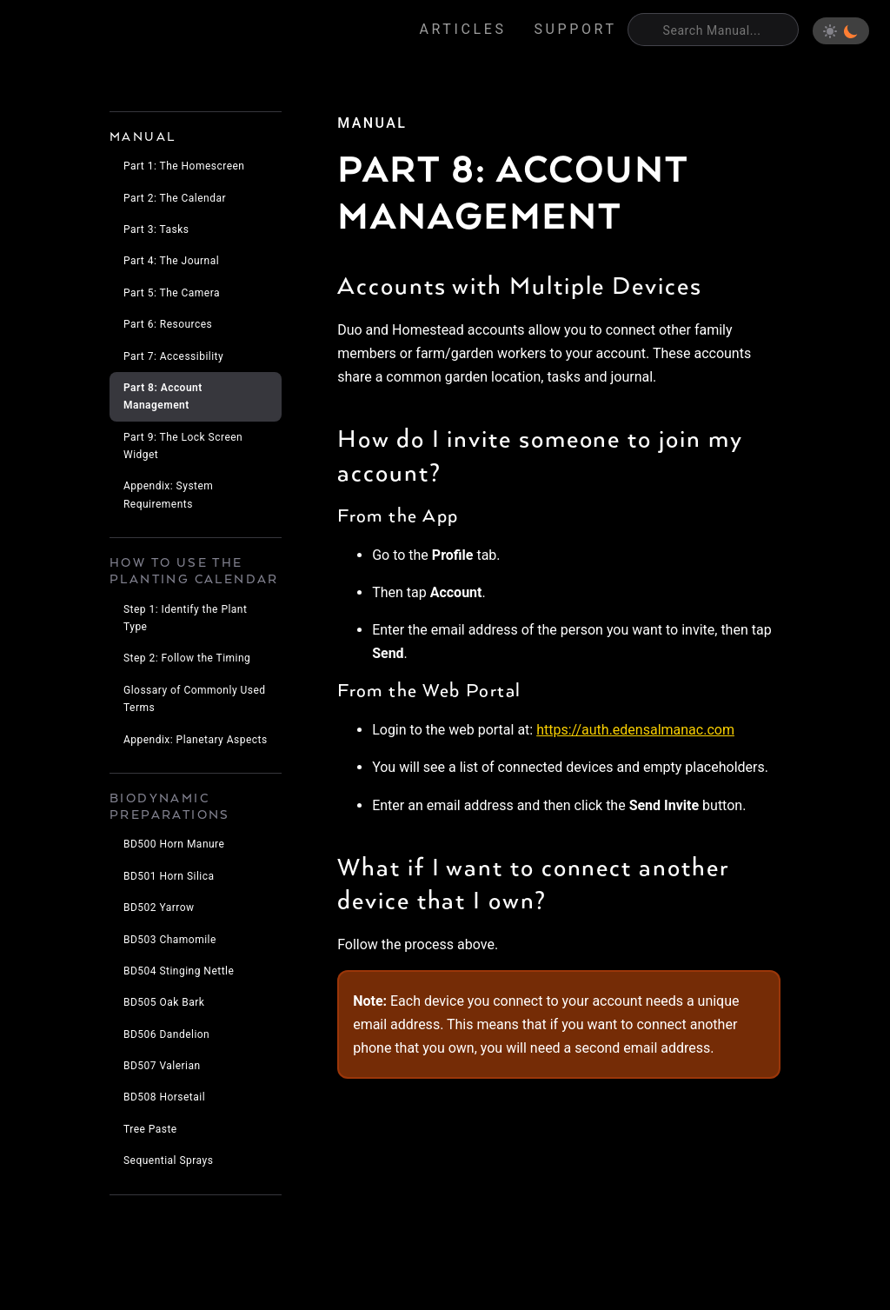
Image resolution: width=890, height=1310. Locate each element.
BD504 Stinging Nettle (178, 971)
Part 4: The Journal (171, 261)
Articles (463, 29)
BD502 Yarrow (159, 907)
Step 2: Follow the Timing (186, 658)
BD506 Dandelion (166, 1034)
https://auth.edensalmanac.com (635, 729)
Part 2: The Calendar (174, 198)
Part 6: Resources (167, 324)
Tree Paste (150, 1129)
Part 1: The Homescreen (183, 166)
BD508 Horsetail (164, 1097)
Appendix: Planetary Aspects (195, 740)
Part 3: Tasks (156, 229)
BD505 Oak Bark (163, 1002)
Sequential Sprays (168, 1160)
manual (372, 123)
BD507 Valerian (162, 1066)
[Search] (713, 29)
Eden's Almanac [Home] (96, 31)
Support (576, 29)
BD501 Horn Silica (168, 876)
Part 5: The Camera (171, 293)
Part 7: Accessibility (173, 356)
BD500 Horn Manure (173, 844)
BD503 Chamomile (169, 940)
